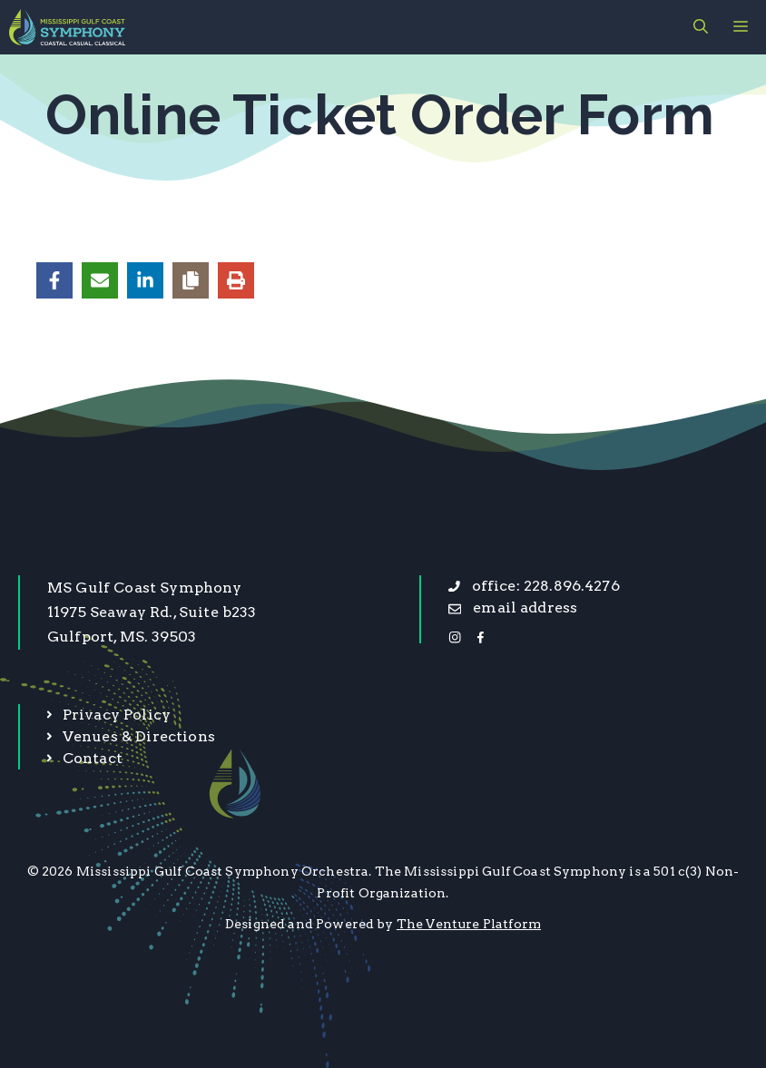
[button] (701, 27)
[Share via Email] (100, 280)
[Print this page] (236, 280)
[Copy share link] (190, 280)
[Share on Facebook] (54, 280)
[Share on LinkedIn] (145, 280)
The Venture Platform (469, 923)
